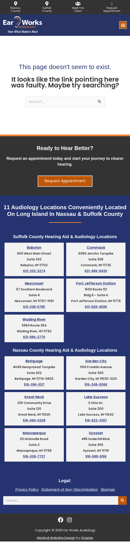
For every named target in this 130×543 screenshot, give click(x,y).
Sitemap (108, 491)
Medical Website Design (56, 539)
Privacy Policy (27, 491)
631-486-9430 (96, 271)
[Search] (122, 502)
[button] (123, 25)
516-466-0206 (34, 422)
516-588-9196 (96, 458)
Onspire (87, 539)
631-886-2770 (34, 338)
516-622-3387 (96, 422)
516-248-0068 (96, 386)
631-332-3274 (34, 271)
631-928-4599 (96, 308)
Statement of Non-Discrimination (69, 491)
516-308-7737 (34, 458)
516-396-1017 (34, 386)
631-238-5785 (34, 308)
